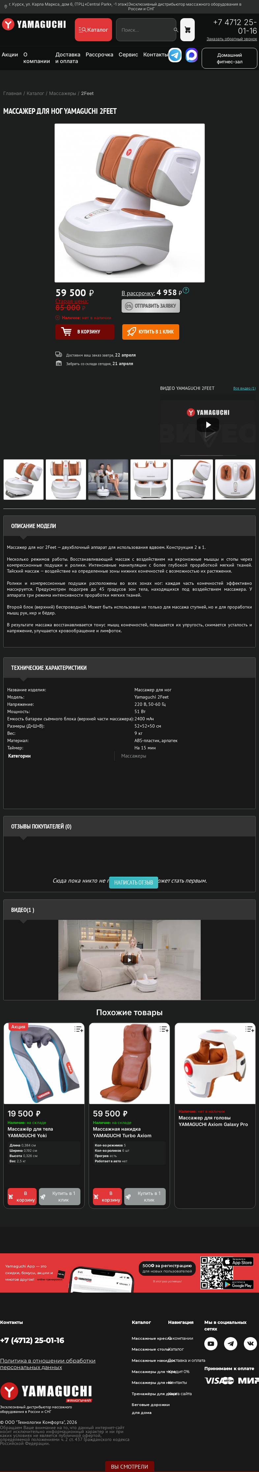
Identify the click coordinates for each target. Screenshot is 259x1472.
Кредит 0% (178, 1371)
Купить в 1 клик (150, 331)
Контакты (155, 54)
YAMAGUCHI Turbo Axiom (122, 1135)
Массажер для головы (205, 1117)
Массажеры (133, 756)
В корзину (21, 1196)
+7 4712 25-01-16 (235, 26)
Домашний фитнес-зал (230, 58)
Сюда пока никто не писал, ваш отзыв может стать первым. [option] (129, 880)
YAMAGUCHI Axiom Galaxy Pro (213, 1124)
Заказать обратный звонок (232, 39)
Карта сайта (180, 1394)
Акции (10, 54)
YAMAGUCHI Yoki (27, 1135)
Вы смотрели (129, 1466)
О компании (36, 57)
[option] (129, 960)
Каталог (176, 1349)
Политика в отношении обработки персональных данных (48, 1364)
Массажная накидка (117, 1129)
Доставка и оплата (67, 57)
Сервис (128, 54)
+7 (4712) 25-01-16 (32, 1340)
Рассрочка (99, 54)
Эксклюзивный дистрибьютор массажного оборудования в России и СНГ (185, 6)
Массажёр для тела (30, 1129)
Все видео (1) (244, 388)
